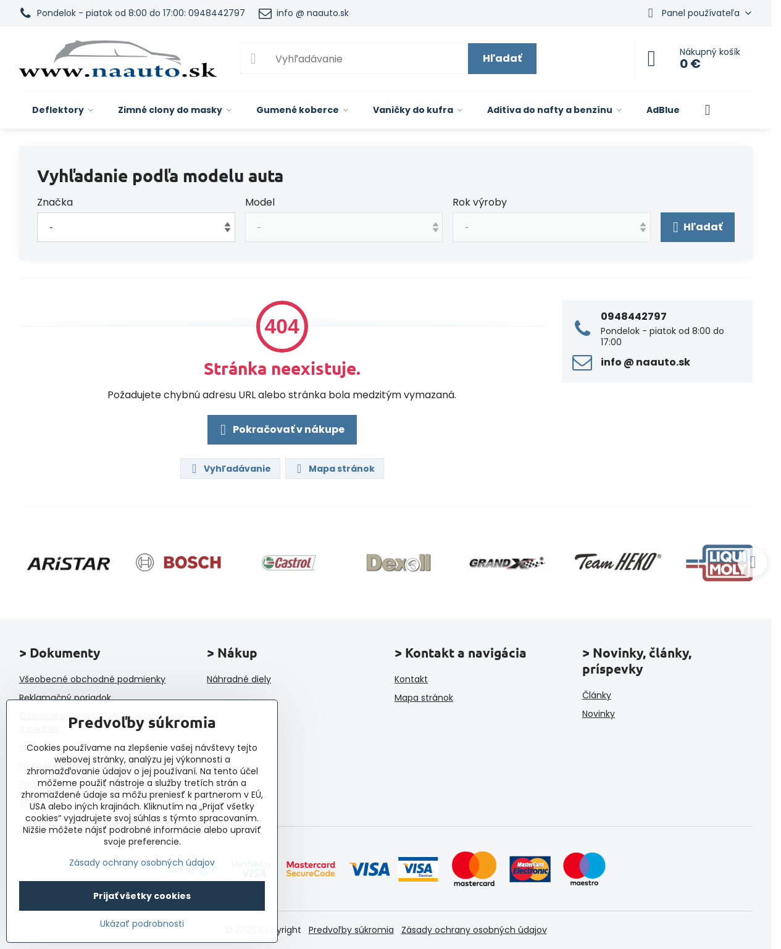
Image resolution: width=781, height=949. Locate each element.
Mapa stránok (334, 468)
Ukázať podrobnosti (142, 924)
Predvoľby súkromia (351, 930)
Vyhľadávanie (229, 468)
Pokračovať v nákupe (280, 429)
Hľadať (502, 58)
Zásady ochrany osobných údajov (474, 930)
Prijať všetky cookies (142, 896)
